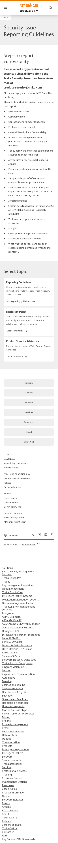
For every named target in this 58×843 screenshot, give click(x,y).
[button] (5, 17)
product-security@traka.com (23, 87)
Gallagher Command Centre (18, 627)
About (5, 814)
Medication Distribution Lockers (20, 599)
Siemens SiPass (11, 656)
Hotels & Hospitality (13, 706)
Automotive (8, 677)
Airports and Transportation (18, 674)
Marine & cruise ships (14, 710)
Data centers (9, 735)
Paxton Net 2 (9, 652)
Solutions (7, 568)
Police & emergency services (18, 713)
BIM (4, 835)
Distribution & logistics (15, 692)
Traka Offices (9, 828)
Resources (8, 785)
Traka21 (7, 581)
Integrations (9, 613)
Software (7, 756)
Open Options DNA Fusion (17, 649)
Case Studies (9, 789)
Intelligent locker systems (17, 596)
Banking (7, 681)
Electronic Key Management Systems (18, 573)
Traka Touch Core (12, 592)
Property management (15, 724)
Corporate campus (12, 688)
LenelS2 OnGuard (12, 641)
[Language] (11, 534)
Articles (6, 806)
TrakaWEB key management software (18, 608)
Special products (11, 760)
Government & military (15, 699)
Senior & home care (13, 731)
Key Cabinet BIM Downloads (18, 839)
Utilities (6, 738)
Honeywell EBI (10, 631)
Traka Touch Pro (11, 578)
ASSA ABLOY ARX (11, 620)
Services (6, 767)
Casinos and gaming (13, 685)
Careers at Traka (11, 824)
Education (7, 695)
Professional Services (14, 771)
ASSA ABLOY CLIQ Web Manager (21, 624)
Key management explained (18, 585)
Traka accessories (12, 764)
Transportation (11, 742)
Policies (6, 821)
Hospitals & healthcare (15, 702)
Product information (13, 792)
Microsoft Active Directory (17, 645)
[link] (21, 301)
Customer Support (12, 778)
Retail (5, 728)
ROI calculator (10, 810)
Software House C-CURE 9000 (19, 659)
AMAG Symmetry (11, 616)
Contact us (8, 832)
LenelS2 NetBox (11, 638)
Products (7, 746)
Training (7, 774)
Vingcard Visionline (13, 667)
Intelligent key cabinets (15, 749)
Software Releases (13, 799)
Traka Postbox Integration (17, 663)
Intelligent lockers (12, 753)
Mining (6, 717)
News (5, 796)
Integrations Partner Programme (21, 634)
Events (6, 803)
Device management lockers (18, 603)
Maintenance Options (14, 781)
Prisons (6, 720)
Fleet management (13, 588)
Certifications (9, 817)
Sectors (6, 670)
